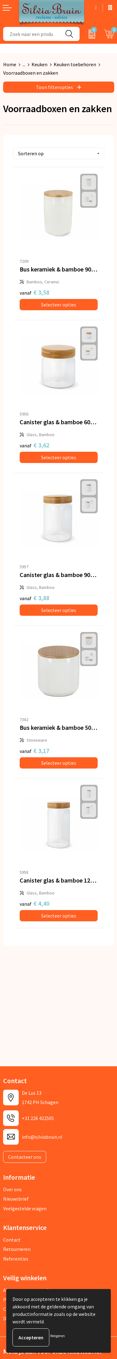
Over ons (12, 1189)
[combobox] (31, 34)
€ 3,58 (34, 292)
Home (9, 64)
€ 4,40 (34, 903)
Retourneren (17, 1249)
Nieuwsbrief (16, 1199)
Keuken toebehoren (75, 64)
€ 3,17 (34, 750)
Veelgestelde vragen (24, 1208)
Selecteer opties (58, 304)
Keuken (39, 64)
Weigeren (57, 1335)
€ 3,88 (34, 598)
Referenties (15, 1259)
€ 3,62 (34, 445)
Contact (12, 1240)
